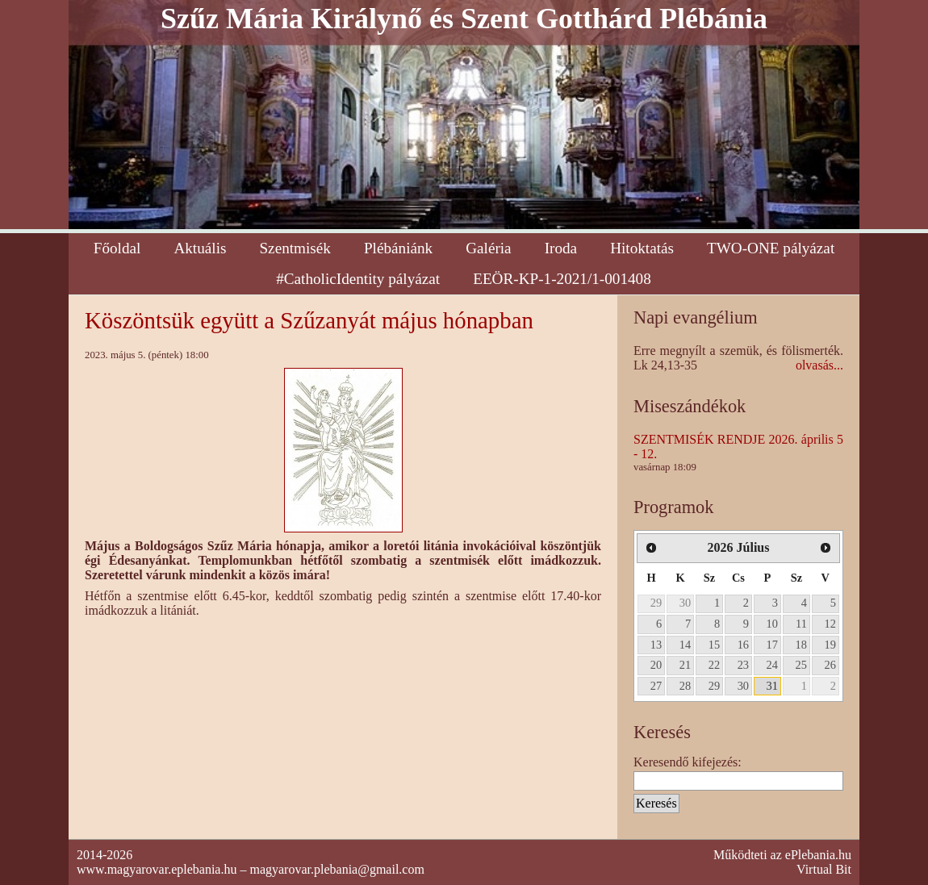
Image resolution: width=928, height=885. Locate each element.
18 (801, 644)
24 (772, 664)
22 (714, 664)
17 (772, 644)
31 (772, 685)
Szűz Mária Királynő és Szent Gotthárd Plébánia (464, 18)
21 (685, 664)
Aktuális (199, 248)
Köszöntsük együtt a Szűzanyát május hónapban (309, 320)
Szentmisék (294, 248)
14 (685, 644)
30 (685, 602)
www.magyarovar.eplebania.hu (156, 869)
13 (656, 644)
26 (830, 664)
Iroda (561, 248)
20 (656, 664)
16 (743, 644)
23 (743, 664)
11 (801, 623)
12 (830, 623)
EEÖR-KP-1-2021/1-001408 (562, 278)
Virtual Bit (823, 869)
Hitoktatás (642, 248)
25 (801, 664)
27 (656, 685)
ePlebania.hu (818, 855)
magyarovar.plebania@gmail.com (336, 869)
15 (714, 644)
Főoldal (117, 248)
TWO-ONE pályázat (770, 248)
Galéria (488, 248)
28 (685, 685)
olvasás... (819, 365)
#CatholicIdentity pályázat (358, 278)
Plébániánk (398, 248)
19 (830, 644)
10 (772, 623)
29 (656, 602)
